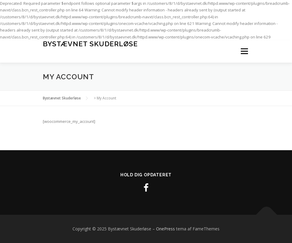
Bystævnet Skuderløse (90, 44)
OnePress (165, 229)
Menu (244, 51)
